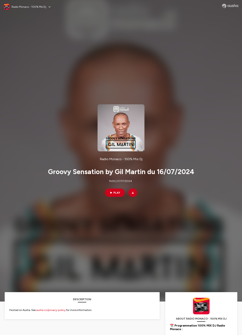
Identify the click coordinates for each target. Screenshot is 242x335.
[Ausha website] (230, 6)
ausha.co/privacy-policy (50, 310)
